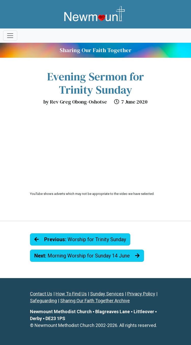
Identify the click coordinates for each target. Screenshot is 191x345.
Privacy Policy (141, 293)
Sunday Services (107, 293)
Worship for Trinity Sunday (80, 239)
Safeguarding (43, 300)
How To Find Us (71, 293)
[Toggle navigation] (10, 36)
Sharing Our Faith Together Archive (95, 300)
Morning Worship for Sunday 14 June (87, 256)
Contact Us (41, 293)
